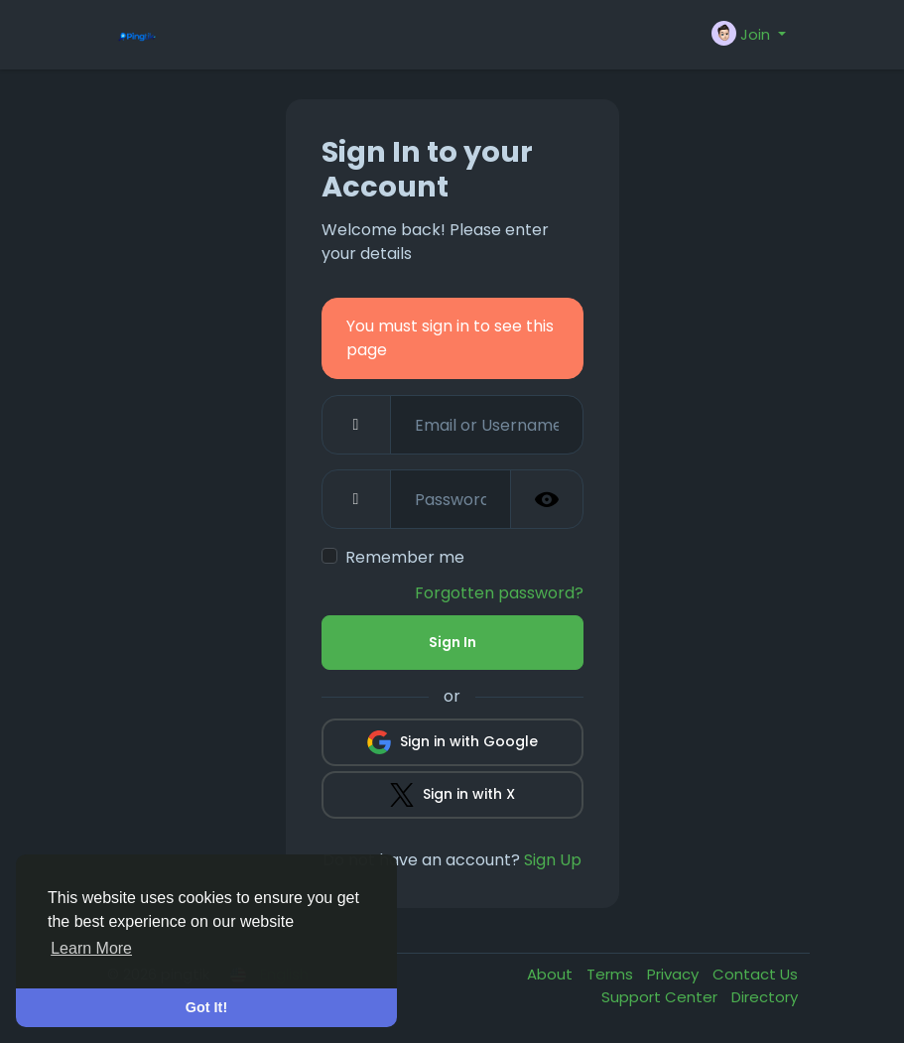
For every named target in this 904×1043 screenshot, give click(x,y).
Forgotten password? (499, 593)
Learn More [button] (91, 948)
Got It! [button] (206, 1007)
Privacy (675, 974)
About (552, 974)
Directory (764, 996)
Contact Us (755, 974)
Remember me (404, 557)
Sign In (452, 642)
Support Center (661, 996)
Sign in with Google (452, 742)
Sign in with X (452, 795)
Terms (611, 974)
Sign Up (552, 859)
